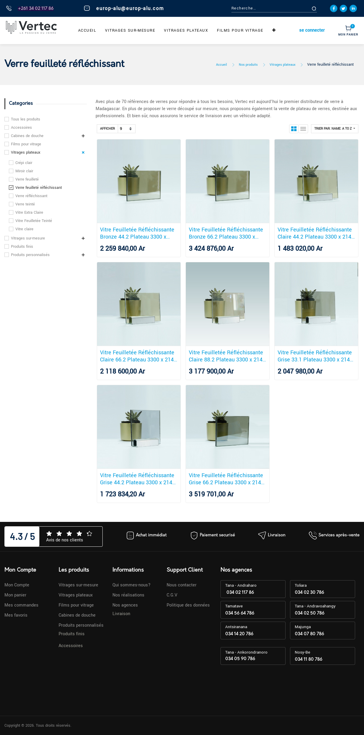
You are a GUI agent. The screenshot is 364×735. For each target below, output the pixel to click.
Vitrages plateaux (282, 64)
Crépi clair (23, 162)
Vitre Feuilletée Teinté (33, 220)
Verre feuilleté (27, 179)
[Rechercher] (321, 8)
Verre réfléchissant (31, 196)
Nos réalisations (128, 595)
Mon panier (15, 595)
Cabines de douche (27, 136)
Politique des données (188, 605)
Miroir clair (24, 171)
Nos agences (125, 605)
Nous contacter (182, 585)
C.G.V (172, 595)
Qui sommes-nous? (131, 585)
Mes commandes (21, 605)
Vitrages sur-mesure (28, 238)
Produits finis (22, 246)
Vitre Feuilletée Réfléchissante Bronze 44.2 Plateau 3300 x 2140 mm (137, 233)
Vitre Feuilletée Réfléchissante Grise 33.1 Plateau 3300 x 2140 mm (315, 356)
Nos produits (248, 64)
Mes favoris (16, 615)
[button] (274, 30)
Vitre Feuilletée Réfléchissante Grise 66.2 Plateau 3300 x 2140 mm (226, 479)
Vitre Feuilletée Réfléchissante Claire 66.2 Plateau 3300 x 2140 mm (138, 356)
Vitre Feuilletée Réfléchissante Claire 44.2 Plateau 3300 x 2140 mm (316, 233)
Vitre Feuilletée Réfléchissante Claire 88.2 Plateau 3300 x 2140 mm (227, 356)
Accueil (221, 64)
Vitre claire (24, 229)
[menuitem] (87, 30)
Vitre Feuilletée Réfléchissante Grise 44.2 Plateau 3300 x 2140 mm (137, 479)
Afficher (107, 128)
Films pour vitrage (26, 144)
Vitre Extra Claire (29, 212)
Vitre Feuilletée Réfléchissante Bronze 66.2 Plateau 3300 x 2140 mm (226, 233)
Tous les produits (25, 119)
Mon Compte (16, 585)
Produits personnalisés (30, 255)
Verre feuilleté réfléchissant (330, 64)
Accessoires (21, 127)
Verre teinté (25, 204)
